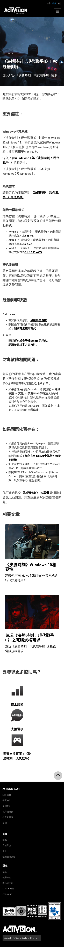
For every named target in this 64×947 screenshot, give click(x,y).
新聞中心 (7, 806)
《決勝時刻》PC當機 (35, 493)
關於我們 (7, 795)
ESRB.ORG (7, 894)
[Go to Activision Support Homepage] (18, 11)
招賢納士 (7, 801)
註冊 (49, 4)
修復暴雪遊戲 (38, 320)
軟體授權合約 (9, 857)
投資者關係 (8, 818)
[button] (59, 3)
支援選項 (7, 846)
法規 (5, 872)
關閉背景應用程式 (25, 328)
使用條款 (7, 878)
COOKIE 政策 (8, 889)
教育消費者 (8, 812)
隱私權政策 (8, 883)
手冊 (5, 851)
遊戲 (5, 840)
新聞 (5, 823)
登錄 (54, 4)
